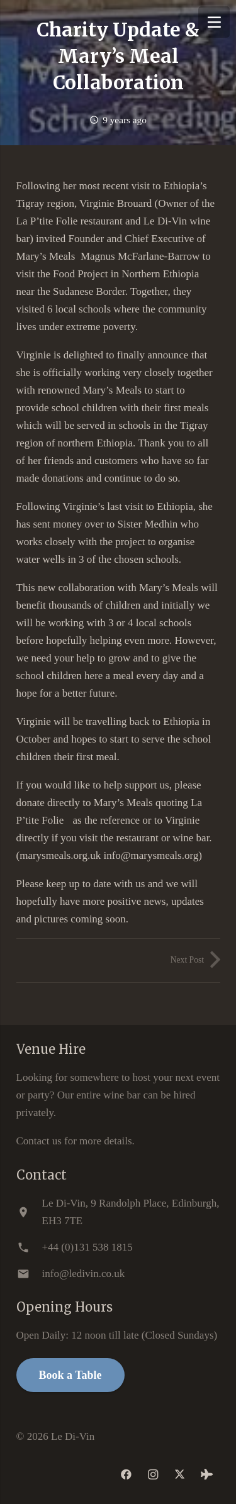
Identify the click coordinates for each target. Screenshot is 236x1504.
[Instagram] (153, 1474)
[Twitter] (180, 1474)
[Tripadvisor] (206, 1474)
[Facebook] (126, 1474)
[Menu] (214, 22)
